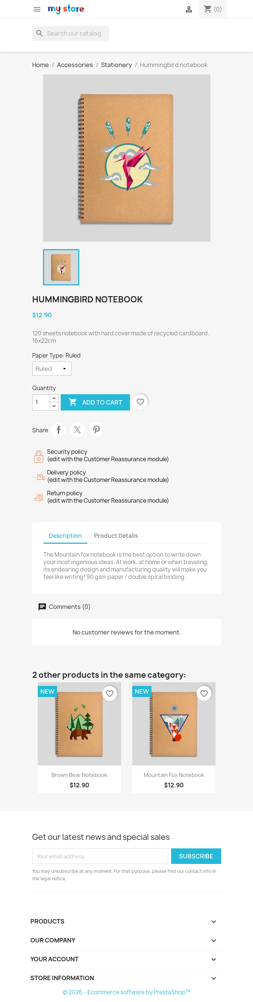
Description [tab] (65, 536)
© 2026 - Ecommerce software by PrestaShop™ (126, 992)
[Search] (70, 33)
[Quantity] (41, 402)
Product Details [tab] (116, 536)
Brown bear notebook (79, 774)
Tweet (77, 429)
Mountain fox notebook (174, 774)
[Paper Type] (51, 369)
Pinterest (96, 429)
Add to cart (95, 402)
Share (58, 429)
